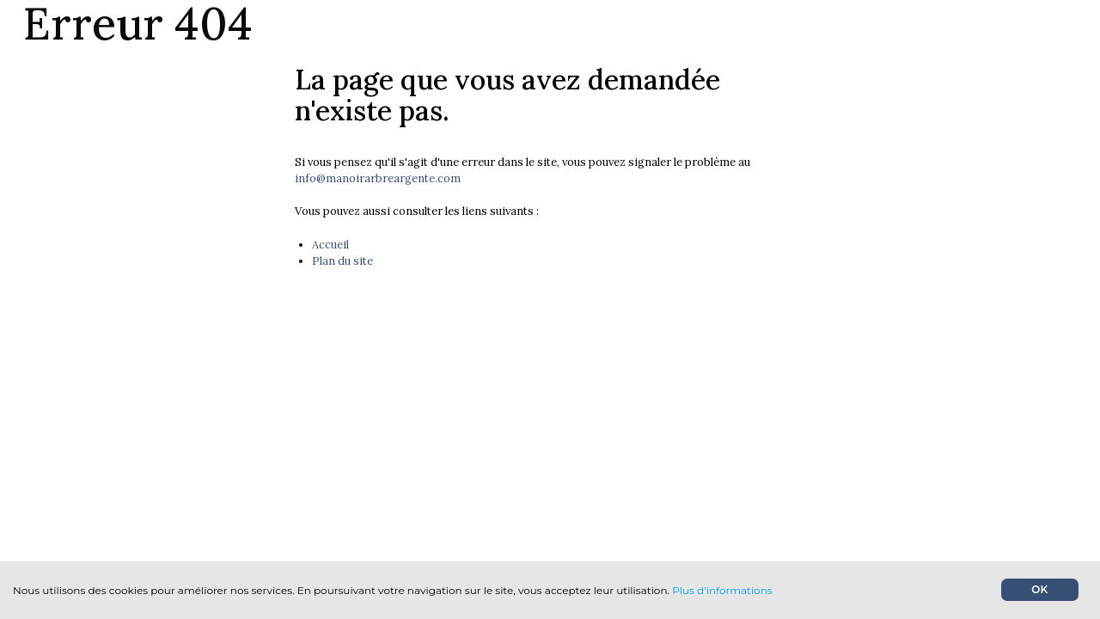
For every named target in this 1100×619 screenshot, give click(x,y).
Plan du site (342, 261)
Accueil (330, 244)
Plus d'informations (722, 590)
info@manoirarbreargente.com (378, 178)
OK (1039, 589)
